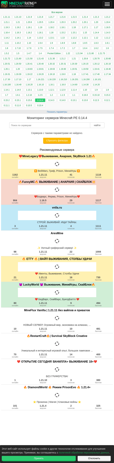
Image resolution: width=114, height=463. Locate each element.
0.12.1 (107, 100)
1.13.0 (40, 90)
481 (98, 329)
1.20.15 (84, 64)
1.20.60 (107, 58)
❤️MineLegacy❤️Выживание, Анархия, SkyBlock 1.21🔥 (57, 156)
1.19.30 (17, 74)
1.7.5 (40, 48)
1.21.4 (85, 17)
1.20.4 (51, 22)
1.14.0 (18, 90)
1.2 (51, 95)
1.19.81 (40, 69)
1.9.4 (40, 43)
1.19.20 (40, 74)
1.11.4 (74, 90)
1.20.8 (85, 58)
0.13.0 (85, 100)
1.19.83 (29, 69)
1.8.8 (73, 43)
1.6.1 (17, 95)
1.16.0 (63, 84)
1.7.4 (51, 48)
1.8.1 (107, 43)
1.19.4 (107, 22)
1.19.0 (62, 74)
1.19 (40, 27)
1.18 (74, 27)
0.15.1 (18, 100)
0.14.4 (40, 100)
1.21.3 (96, 17)
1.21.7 (51, 17)
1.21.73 (101, 53)
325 (98, 406)
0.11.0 (18, 105)
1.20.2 (74, 22)
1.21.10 (17, 17)
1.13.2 (40, 38)
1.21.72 (6, 58)
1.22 (68, 53)
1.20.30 (73, 64)
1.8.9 (62, 43)
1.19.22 (29, 74)
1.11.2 (107, 38)
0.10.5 (29, 105)
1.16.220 (52, 79)
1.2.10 (29, 95)
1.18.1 (62, 27)
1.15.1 (74, 32)
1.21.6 (62, 17)
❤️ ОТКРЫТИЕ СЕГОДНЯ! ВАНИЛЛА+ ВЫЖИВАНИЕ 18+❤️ (57, 361)
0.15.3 (107, 95)
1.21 (18, 22)
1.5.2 (6, 53)
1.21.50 (29, 58)
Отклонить (94, 458)
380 (98, 381)
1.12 (96, 38)
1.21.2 (107, 17)
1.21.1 (6, 22)
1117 (98, 201)
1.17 (96, 27)
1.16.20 (29, 84)
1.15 (85, 32)
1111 (98, 227)
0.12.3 (96, 100)
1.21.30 (51, 58)
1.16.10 (40, 84)
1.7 (73, 48)
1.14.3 (107, 32)
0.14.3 (51, 100)
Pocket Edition (54, 53)
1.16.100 (7, 84)
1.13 (63, 38)
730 (98, 278)
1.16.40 (17, 84)
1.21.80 (90, 53)
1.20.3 (62, 22)
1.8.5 (85, 43)
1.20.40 (40, 64)
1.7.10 (18, 48)
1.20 (96, 22)
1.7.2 (62, 48)
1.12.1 (85, 38)
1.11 (7, 43)
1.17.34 (107, 74)
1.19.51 (73, 69)
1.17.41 (84, 74)
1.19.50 (84, 69)
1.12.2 (74, 38)
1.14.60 (73, 84)
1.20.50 (17, 64)
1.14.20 (96, 84)
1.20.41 (29, 64)
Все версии (57, 12)
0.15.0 (29, 100)
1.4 (40, 53)
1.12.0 (62, 90)
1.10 (29, 43)
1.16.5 (107, 27)
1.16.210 (63, 79)
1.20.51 (6, 64)
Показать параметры (57, 112)
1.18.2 (51, 27)
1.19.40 (107, 69)
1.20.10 (107, 64)
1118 (98, 175)
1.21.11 (6, 17)
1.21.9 (29, 17)
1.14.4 (96, 32)
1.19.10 (51, 74)
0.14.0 (62, 100)
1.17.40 (96, 74)
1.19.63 (51, 69)
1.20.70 (96, 58)
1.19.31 (6, 74)
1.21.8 (40, 17)
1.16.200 (86, 79)
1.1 (73, 95)
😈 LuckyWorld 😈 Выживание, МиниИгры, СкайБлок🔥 (57, 284)
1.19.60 (62, 69)
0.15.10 (96, 95)
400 (98, 355)
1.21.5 (74, 17)
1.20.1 (85, 22)
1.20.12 (96, 64)
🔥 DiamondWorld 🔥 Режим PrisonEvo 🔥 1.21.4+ (57, 387)
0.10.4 (40, 105)
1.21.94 (79, 53)
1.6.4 (85, 48)
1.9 (51, 43)
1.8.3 (96, 43)
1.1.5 (62, 95)
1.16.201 (74, 79)
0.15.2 (6, 100)
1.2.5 (40, 95)
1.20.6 (29, 22)
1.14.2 (6, 38)
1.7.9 (29, 48)
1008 (98, 252)
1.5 (17, 53)
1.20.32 (51, 64)
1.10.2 (18, 43)
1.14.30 (85, 84)
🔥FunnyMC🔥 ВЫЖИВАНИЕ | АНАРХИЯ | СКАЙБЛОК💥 (57, 181)
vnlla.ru (57, 207)
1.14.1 (18, 38)
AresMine (57, 233)
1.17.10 (17, 79)
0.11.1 (6, 105)
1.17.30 (6, 79)
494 (98, 304)
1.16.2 (29, 32)
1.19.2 (18, 27)
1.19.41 (96, 69)
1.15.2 (62, 32)
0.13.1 (74, 100)
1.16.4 (6, 32)
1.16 (51, 32)
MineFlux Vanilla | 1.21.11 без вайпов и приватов (57, 310)
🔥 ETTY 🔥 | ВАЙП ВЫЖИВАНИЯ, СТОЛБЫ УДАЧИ (57, 258)
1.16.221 (40, 79)
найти (97, 125)
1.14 (29, 38)
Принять (39, 458)
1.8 (6, 48)
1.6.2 (96, 48)
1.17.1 (85, 27)
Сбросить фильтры (57, 140)
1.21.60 (17, 58)
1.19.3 (6, 27)
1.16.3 (18, 32)
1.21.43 (40, 58)
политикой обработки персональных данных (84, 452)
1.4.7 (29, 53)
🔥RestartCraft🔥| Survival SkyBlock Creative (57, 335)
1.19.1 (29, 27)
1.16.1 (40, 32)
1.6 (107, 48)
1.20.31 (62, 64)
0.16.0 (85, 95)
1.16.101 (97, 79)
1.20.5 (40, 22)
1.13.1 (51, 38)
